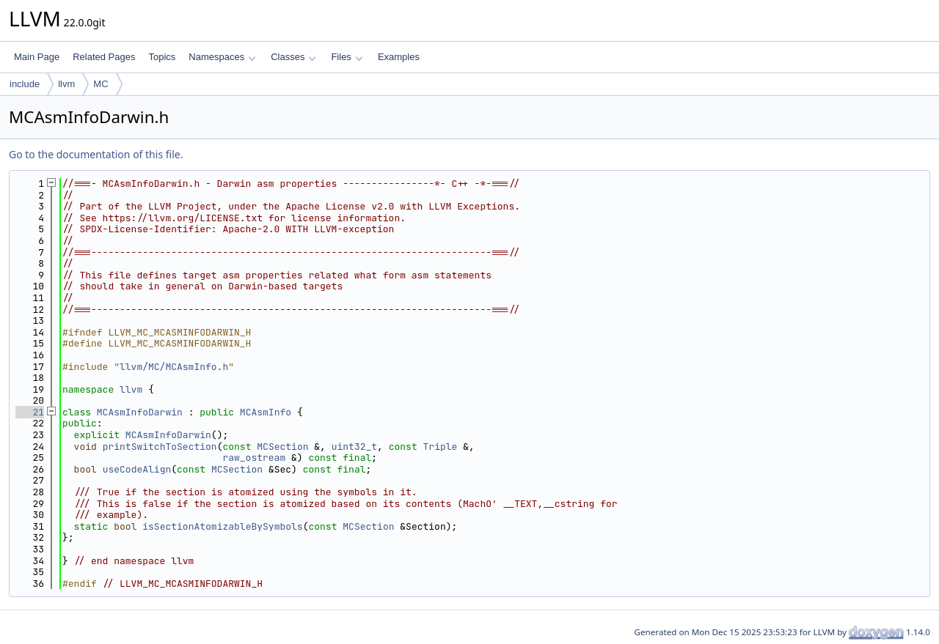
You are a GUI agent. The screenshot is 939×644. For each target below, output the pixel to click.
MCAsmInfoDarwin (140, 412)
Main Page (36, 56)
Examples (399, 56)
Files (346, 56)
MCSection (282, 446)
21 (29, 412)
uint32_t (354, 446)
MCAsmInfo (265, 412)
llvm (66, 83)
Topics (161, 56)
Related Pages (104, 56)
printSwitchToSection (160, 446)
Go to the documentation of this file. (96, 154)
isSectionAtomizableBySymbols (222, 526)
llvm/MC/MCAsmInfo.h (174, 366)
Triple (440, 446)
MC (100, 83)
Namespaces (222, 56)
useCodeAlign (137, 469)
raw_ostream (253, 457)
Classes (293, 56)
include (25, 83)
